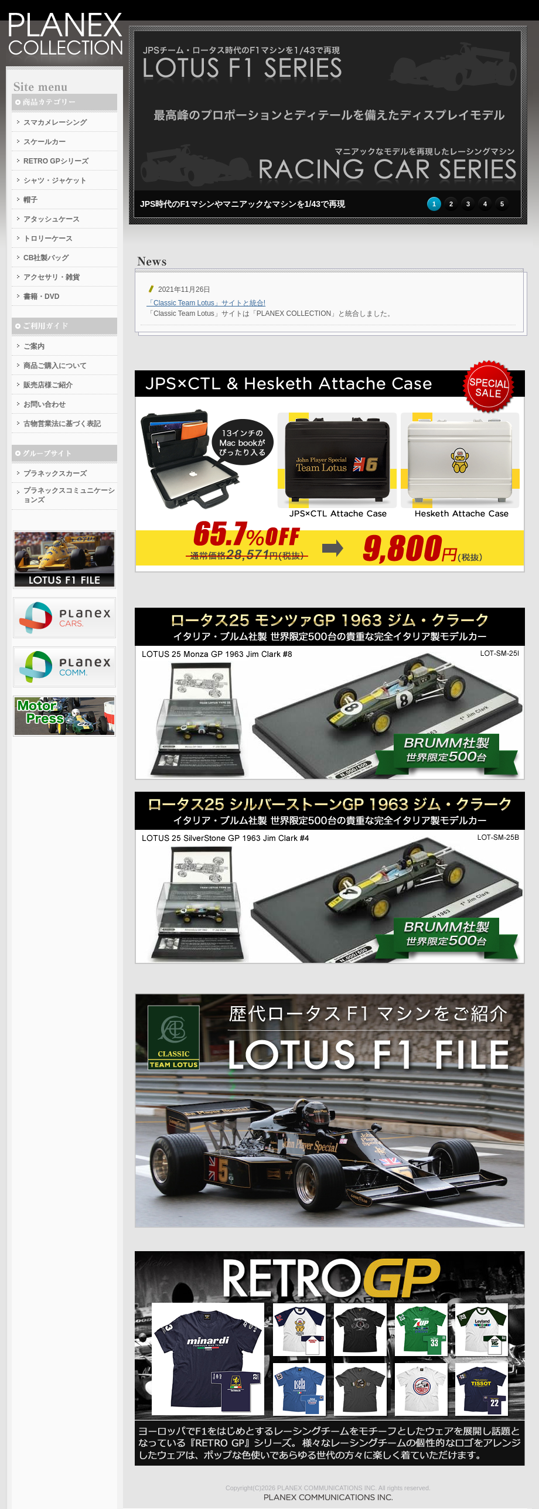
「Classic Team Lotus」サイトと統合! (205, 303)
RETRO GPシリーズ (55, 161)
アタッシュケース (51, 219)
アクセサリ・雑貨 (51, 277)
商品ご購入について (55, 366)
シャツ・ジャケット (55, 180)
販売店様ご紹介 (48, 385)
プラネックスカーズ (55, 473)
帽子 (30, 200)
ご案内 (34, 346)
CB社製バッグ (46, 258)
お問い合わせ (44, 404)
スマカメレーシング (55, 122)
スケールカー (44, 142)
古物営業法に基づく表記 (62, 424)
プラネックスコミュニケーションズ (69, 495)
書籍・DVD (41, 296)
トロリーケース (48, 238)
